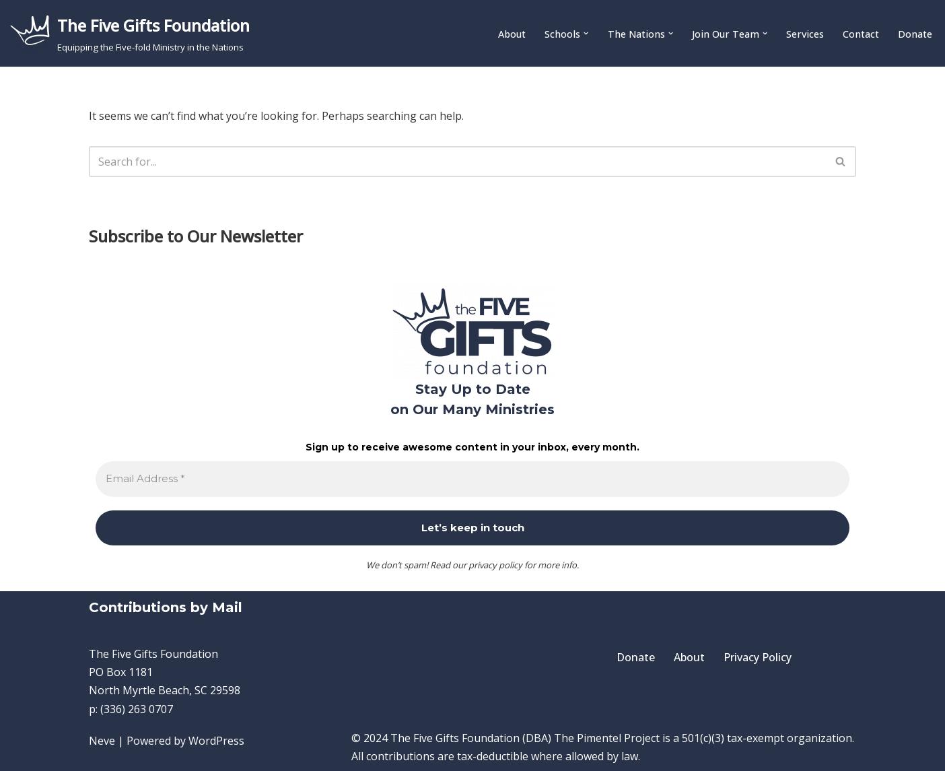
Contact (861, 34)
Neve (102, 740)
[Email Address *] (472, 479)
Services (805, 34)
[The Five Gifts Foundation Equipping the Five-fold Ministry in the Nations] (130, 33)
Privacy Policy (758, 657)
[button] (586, 33)
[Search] (457, 161)
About (512, 34)
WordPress (216, 740)
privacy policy (495, 565)
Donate (915, 34)
